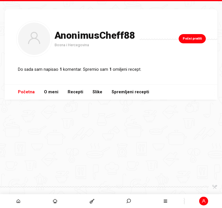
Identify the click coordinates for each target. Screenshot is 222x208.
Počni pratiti (192, 38)
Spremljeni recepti (130, 92)
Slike (97, 92)
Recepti (75, 92)
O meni (51, 92)
